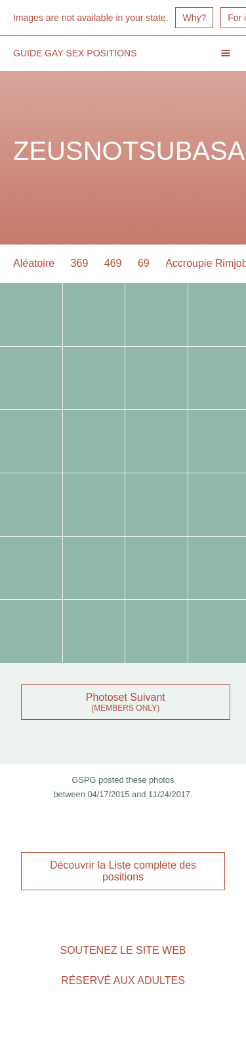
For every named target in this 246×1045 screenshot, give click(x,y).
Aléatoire (33, 263)
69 (144, 263)
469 (113, 263)
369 (80, 263)
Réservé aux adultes (123, 980)
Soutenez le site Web (123, 950)
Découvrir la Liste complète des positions (123, 870)
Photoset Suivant (125, 697)
